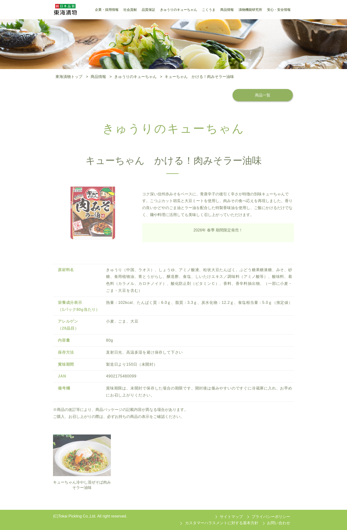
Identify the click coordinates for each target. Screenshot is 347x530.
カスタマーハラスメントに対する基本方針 (221, 523)
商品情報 (98, 77)
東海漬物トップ (68, 77)
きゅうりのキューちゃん (135, 77)
